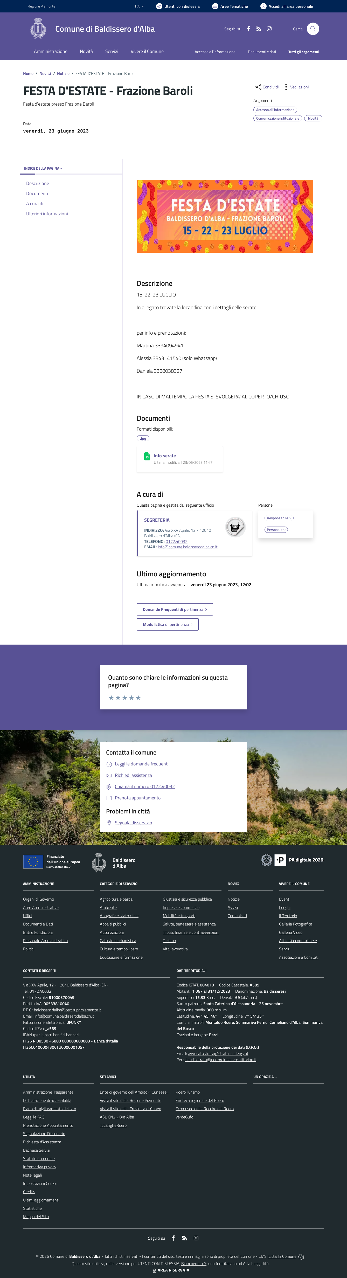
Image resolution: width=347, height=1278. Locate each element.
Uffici (27, 916)
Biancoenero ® (193, 1263)
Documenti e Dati (38, 924)
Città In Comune (282, 1256)
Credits (29, 1192)
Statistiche (32, 1208)
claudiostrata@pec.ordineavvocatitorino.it (220, 1059)
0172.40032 (177, 541)
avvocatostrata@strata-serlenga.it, (218, 1053)
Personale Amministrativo (45, 940)
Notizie (63, 73)
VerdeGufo (184, 1117)
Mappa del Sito (36, 1216)
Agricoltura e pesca (116, 899)
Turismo (169, 940)
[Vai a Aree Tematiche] (230, 6)
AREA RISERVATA (170, 1270)
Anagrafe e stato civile (119, 916)
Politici (28, 949)
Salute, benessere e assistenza (189, 924)
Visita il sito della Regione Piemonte (130, 1100)
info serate (165, 455)
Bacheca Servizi (36, 1150)
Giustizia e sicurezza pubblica (187, 899)
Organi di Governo (38, 899)
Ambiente (108, 907)
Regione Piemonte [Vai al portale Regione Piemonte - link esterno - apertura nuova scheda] (41, 6)
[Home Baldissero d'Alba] (91, 28)
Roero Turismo (188, 1092)
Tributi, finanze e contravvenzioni (191, 932)
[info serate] (147, 456)
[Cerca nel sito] (313, 29)
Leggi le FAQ (34, 1117)
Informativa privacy (39, 1167)
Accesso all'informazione (215, 52)
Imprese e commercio (181, 907)
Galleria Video (290, 932)
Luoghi (284, 907)
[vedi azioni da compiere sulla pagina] (295, 87)
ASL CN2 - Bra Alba (117, 1117)
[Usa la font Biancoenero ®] (178, 6)
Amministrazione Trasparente (48, 1092)
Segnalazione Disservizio (44, 1133)
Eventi (284, 899)
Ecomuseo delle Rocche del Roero (205, 1109)
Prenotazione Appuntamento (48, 1125)
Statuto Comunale (39, 1158)
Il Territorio (288, 916)
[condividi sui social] (266, 87)
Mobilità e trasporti (179, 916)
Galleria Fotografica (295, 924)
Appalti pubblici (113, 924)
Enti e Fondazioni (38, 932)
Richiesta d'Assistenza (42, 1142)
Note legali (32, 1175)
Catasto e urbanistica (118, 940)
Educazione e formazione (121, 957)
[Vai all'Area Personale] (286, 6)
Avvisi (233, 907)
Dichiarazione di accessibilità (47, 1100)
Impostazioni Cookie (40, 1183)
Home (28, 73)
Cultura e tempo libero (119, 949)
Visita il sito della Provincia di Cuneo (130, 1109)
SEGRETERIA (157, 519)
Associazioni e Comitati (298, 957)
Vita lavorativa (175, 949)
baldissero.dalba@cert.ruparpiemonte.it (67, 1010)
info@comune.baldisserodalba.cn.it (188, 547)
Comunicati (237, 916)
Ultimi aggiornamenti (41, 1200)
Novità (45, 73)
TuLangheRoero (113, 1125)
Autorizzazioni (112, 932)
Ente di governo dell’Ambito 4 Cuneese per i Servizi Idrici (148, 1092)
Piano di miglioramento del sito (49, 1109)
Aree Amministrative (41, 907)
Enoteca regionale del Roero (200, 1100)
